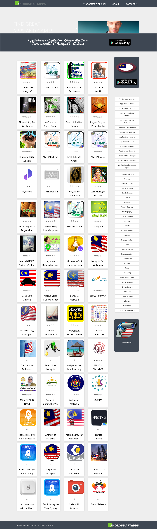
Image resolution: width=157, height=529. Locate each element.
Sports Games (127, 193)
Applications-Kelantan (127, 108)
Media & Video (127, 188)
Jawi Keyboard (51, 191)
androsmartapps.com (95, 4)
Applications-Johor (127, 104)
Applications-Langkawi (127, 127)
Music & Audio (127, 282)
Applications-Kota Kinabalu (127, 114)
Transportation (127, 216)
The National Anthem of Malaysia (27, 369)
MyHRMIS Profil (50, 156)
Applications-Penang (127, 137)
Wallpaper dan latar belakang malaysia (74, 369)
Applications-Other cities (127, 160)
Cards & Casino (127, 184)
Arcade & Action (127, 207)
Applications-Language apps (127, 166)
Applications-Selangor (127, 156)
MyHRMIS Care (74, 226)
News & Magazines (127, 277)
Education (127, 306)
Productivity (127, 259)
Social (127, 245)
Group (116, 4)
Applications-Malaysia (127, 99)
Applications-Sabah (127, 146)
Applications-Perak (127, 142)
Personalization (127, 254)
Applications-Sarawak (127, 151)
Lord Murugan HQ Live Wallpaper (98, 195)
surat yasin (98, 226)
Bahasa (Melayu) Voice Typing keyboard (27, 473)
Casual (127, 235)
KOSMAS (98, 400)
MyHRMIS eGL (98, 156)
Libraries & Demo (127, 174)
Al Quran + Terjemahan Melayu (74, 195)
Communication (127, 240)
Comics (127, 179)
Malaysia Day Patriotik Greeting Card (98, 473)
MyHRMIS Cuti (51, 87)
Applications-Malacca (127, 132)
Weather (127, 202)
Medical (127, 221)
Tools (127, 268)
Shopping (127, 273)
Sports (127, 226)
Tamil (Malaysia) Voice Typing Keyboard (51, 508)
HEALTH (127, 198)
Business (127, 292)
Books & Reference (127, 310)
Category (132, 4)
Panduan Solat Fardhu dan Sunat (74, 91)
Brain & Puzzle (127, 249)
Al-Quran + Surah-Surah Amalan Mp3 (50, 126)
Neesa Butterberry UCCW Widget (51, 334)
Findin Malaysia (98, 504)
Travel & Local (127, 296)
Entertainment (127, 287)
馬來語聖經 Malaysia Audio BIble (74, 334)
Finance (127, 263)
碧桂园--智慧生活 (98, 295)
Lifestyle (127, 301)
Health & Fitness (127, 231)
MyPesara (27, 191)
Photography (127, 212)
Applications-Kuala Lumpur (127, 121)
